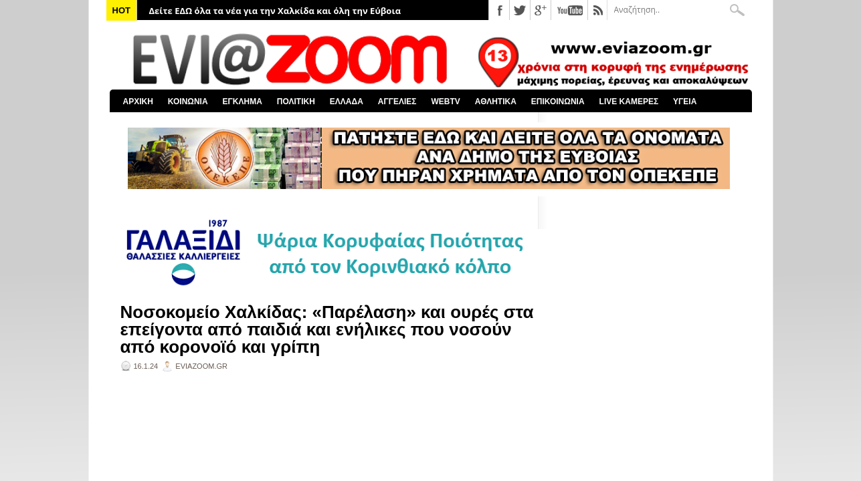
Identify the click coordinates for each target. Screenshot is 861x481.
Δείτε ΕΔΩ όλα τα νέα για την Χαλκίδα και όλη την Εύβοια (275, 11)
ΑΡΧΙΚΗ (138, 101)
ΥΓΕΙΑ (684, 101)
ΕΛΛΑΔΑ (346, 101)
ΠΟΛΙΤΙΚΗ (296, 101)
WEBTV (445, 101)
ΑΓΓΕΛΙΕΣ (397, 101)
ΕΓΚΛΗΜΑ (242, 101)
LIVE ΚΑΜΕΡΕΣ (629, 101)
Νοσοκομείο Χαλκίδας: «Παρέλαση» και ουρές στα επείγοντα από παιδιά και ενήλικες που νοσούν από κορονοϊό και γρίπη (327, 329)
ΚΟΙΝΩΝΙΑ (188, 101)
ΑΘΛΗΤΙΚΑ (495, 101)
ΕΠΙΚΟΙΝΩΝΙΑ (558, 101)
